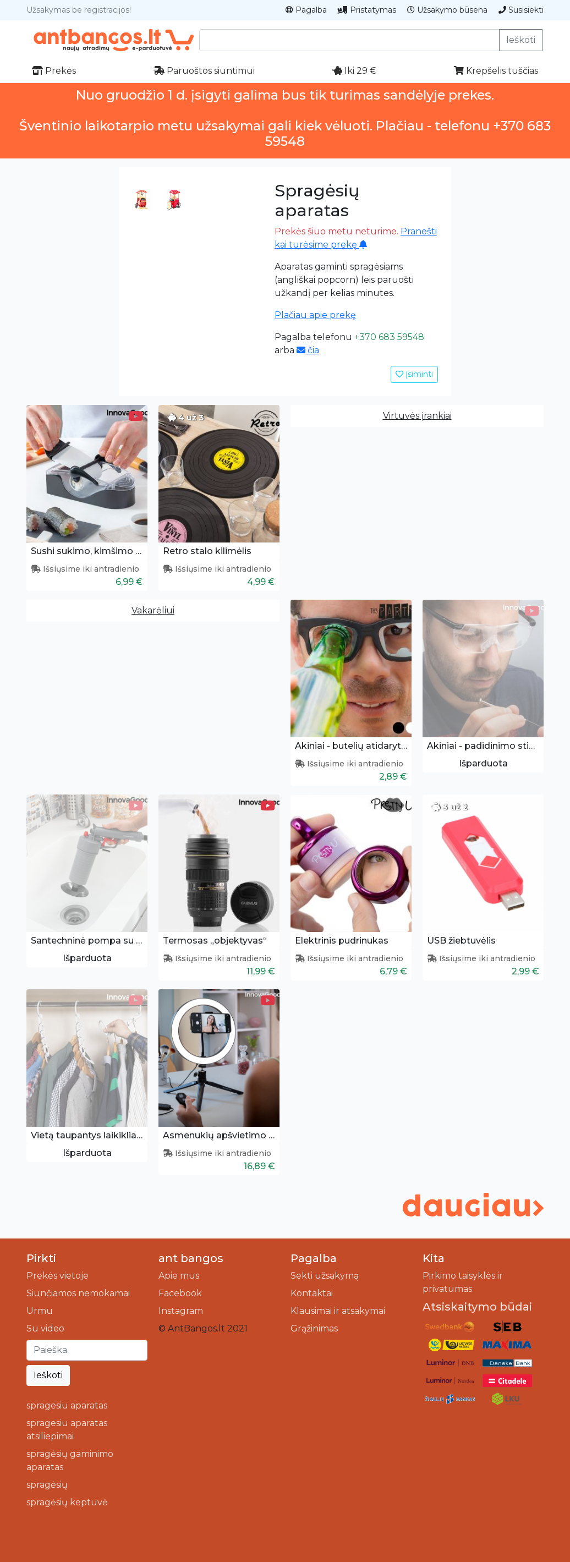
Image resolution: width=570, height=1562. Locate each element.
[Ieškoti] (86, 1350)
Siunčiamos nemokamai (78, 1293)
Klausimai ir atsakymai (338, 1311)
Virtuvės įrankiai (417, 415)
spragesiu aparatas (66, 1405)
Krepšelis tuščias (496, 70)
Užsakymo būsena (447, 10)
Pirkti (41, 1258)
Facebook (180, 1293)
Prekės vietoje (57, 1275)
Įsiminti (414, 374)
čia (308, 350)
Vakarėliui (152, 610)
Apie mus (178, 1275)
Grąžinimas (314, 1328)
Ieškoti (520, 40)
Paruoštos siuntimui (204, 70)
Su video (45, 1328)
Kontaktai (312, 1293)
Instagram (180, 1311)
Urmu (39, 1311)
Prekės (54, 70)
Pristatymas (367, 10)
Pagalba (306, 10)
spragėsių (47, 1484)
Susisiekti (521, 10)
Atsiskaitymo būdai (477, 1306)
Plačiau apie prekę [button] (315, 315)
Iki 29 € (354, 70)
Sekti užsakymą (325, 1275)
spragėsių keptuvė (67, 1502)
